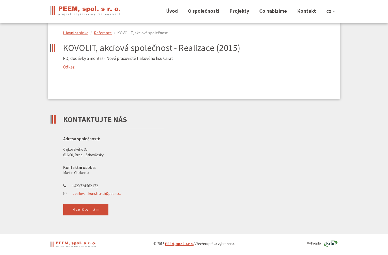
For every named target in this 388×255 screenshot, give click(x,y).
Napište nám (85, 209)
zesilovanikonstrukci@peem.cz (97, 193)
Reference (103, 32)
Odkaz (69, 67)
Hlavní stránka (75, 32)
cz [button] (330, 11)
